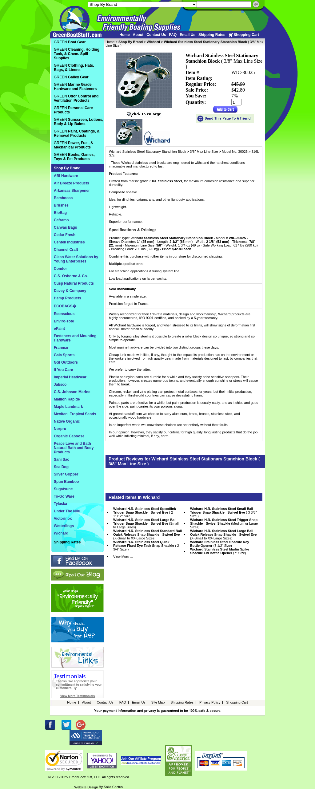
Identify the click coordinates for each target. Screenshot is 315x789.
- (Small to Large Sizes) (146, 523)
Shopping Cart (243, 35)
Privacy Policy (209, 702)
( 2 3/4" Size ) (146, 545)
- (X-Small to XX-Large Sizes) (147, 534)
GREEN (70, 42)
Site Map (158, 702)
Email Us (187, 35)
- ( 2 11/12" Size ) (144, 512)
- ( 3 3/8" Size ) (223, 512)
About (138, 35)
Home (124, 35)
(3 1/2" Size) (219, 543)
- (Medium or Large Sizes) (224, 523)
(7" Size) (219, 551)
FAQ (173, 35)
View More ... (123, 556)
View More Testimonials (77, 696)
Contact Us (156, 35)
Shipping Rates (211, 35)
